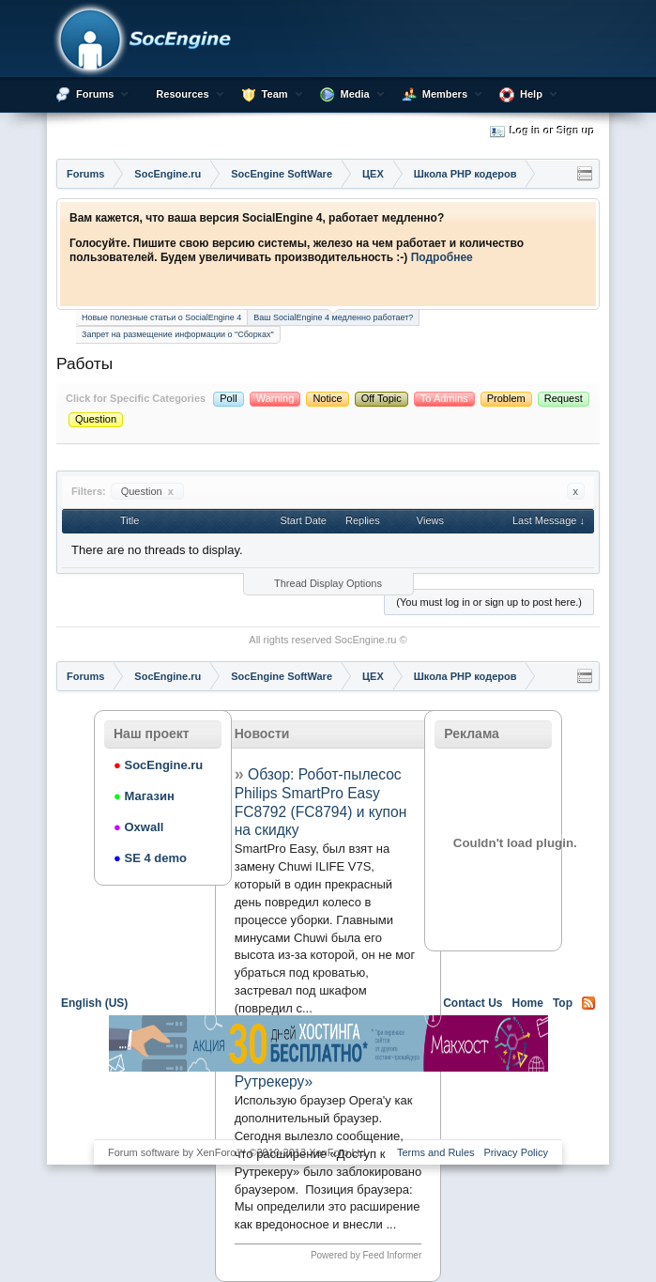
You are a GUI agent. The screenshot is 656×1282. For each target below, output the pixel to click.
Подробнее (442, 257)
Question (147, 491)
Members (444, 94)
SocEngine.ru (365, 639)
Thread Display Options (328, 583)
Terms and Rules (436, 1152)
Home (527, 1003)
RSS (588, 1003)
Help (531, 94)
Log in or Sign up (542, 131)
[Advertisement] (328, 1104)
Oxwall (138, 827)
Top (562, 1003)
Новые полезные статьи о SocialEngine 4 (161, 317)
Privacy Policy (516, 1152)
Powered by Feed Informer (366, 1255)
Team (275, 94)
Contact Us (472, 1003)
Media (355, 94)
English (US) (94, 1003)
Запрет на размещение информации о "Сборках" (178, 334)
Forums (95, 94)
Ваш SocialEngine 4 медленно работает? (333, 316)
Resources (182, 94)
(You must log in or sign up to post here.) (489, 602)
